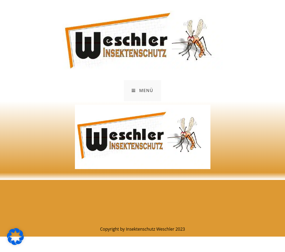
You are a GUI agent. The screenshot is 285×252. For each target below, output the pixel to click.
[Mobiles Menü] (142, 90)
